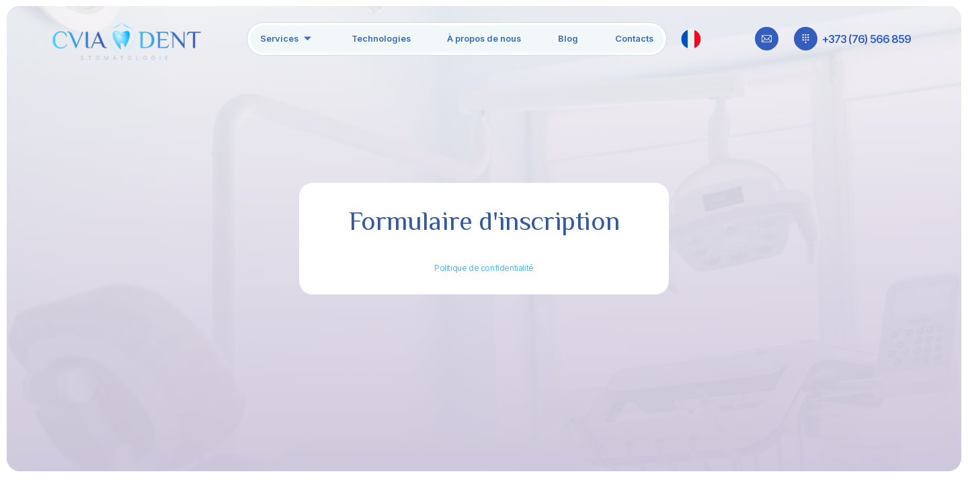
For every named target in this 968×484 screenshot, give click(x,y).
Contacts (634, 39)
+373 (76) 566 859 (866, 39)
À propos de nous (484, 39)
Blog (568, 39)
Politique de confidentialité (484, 268)
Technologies (381, 39)
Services (287, 39)
